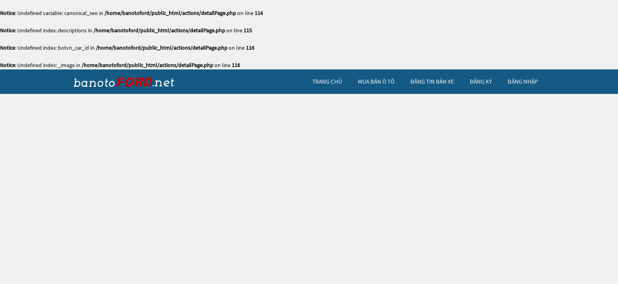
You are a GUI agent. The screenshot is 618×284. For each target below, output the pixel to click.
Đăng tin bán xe (432, 81)
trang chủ (327, 81)
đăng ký (481, 81)
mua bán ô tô (376, 81)
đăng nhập (523, 81)
